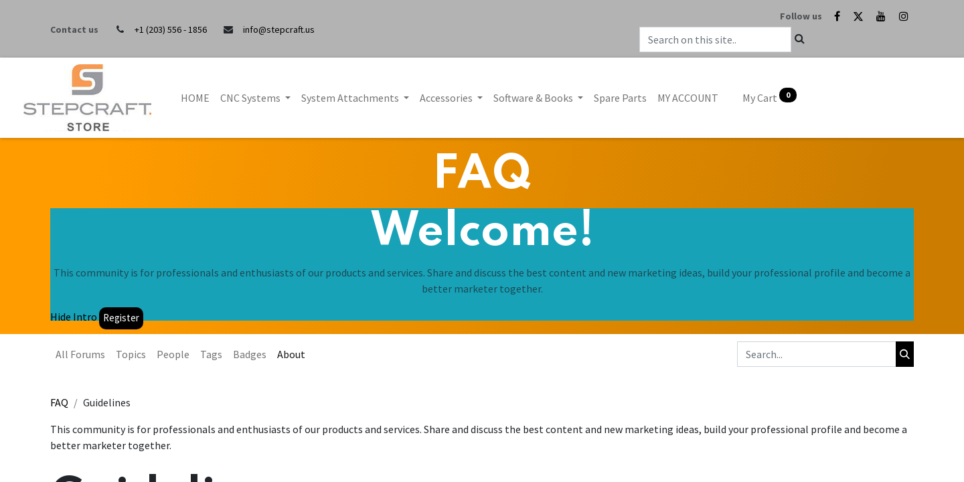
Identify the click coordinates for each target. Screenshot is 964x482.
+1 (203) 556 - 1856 (171, 29)
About (291, 354)
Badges (249, 354)
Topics (131, 354)
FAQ (59, 402)
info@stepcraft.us (279, 29)
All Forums (80, 354)
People (173, 354)
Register (121, 317)
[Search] (905, 354)
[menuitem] (195, 97)
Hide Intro (73, 316)
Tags (211, 354)
